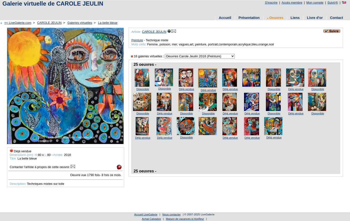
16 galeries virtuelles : (148, 56)
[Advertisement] (89, 10)
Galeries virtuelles (80, 23)
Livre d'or (315, 18)
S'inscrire (271, 2)
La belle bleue (107, 23)
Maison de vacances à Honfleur (185, 218)
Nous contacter (171, 214)
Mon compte (314, 2)
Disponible (142, 89)
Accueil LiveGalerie (146, 214)
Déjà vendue (186, 89)
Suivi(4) (332, 2)
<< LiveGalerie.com (17, 23)
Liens (295, 18)
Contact (336, 18)
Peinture (137, 40)
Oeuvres (275, 18)
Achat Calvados (151, 218)
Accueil (225, 18)
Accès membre (291, 2)
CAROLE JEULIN (49, 23)
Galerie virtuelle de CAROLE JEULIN (52, 3)
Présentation (249, 18)
